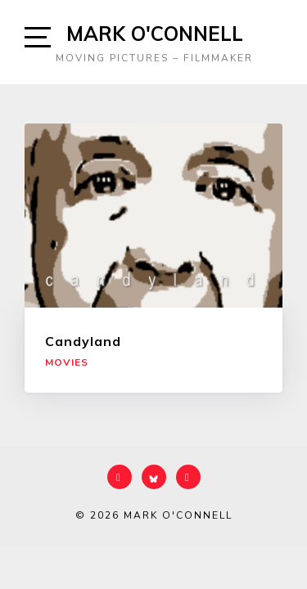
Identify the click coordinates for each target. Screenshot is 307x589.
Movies (66, 362)
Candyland (83, 341)
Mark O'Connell (154, 33)
